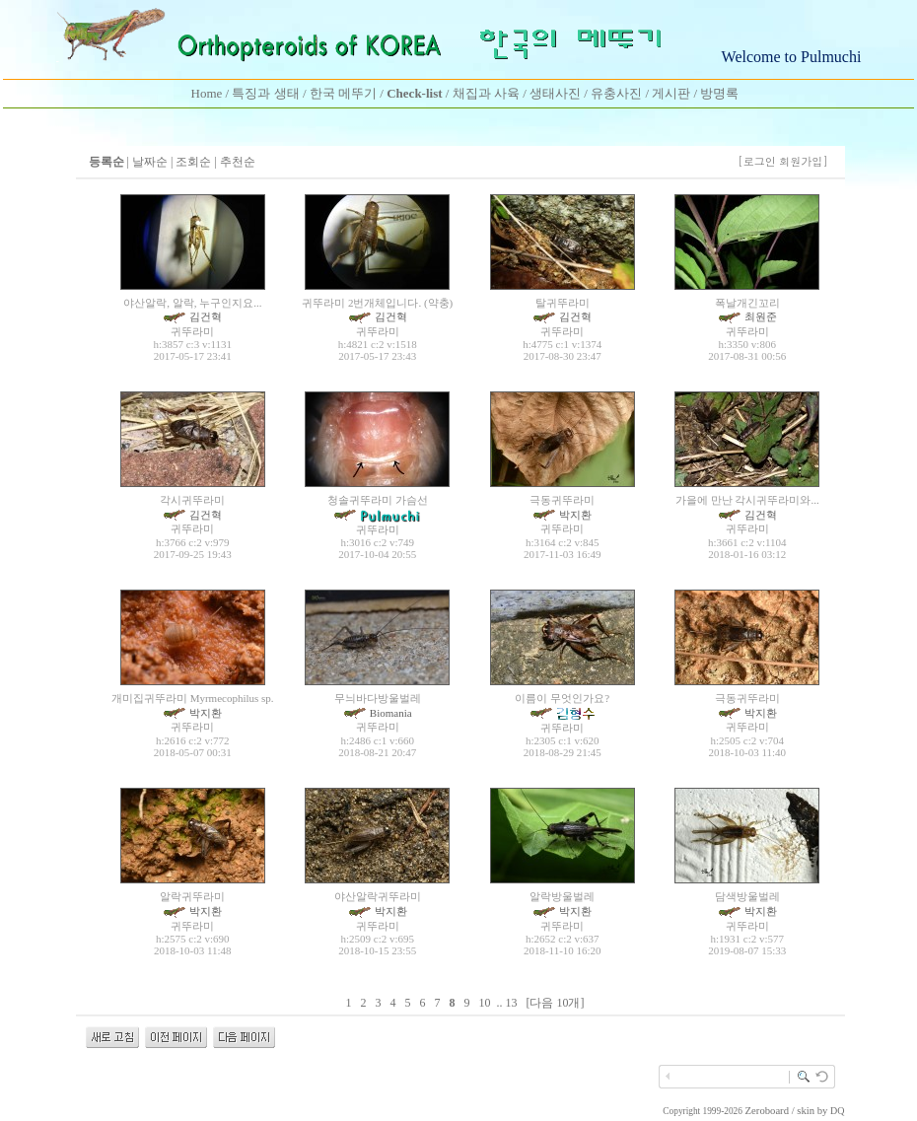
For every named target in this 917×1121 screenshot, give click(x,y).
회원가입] (805, 161)
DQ (837, 1110)
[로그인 (757, 161)
